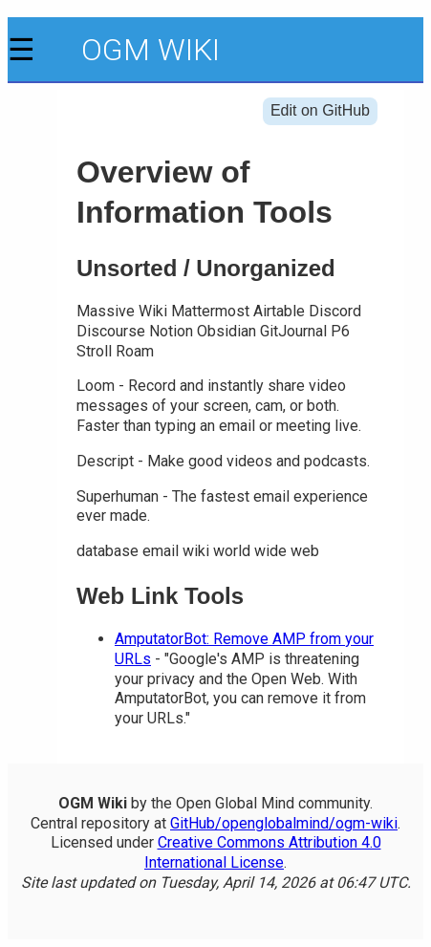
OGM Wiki (150, 50)
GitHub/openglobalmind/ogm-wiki (284, 823)
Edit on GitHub (320, 110)
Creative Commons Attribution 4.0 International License (262, 852)
